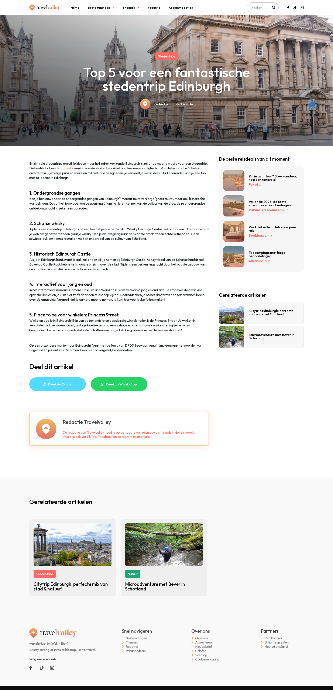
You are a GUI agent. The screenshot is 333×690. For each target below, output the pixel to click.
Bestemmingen (99, 8)
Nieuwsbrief (203, 647)
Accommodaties (181, 8)
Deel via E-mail (60, 384)
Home (75, 8)
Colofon (200, 651)
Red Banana (273, 638)
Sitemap (201, 655)
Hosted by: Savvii (276, 647)
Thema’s (129, 8)
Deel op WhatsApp (121, 384)
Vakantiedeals (136, 651)
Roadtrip (153, 8)
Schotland (63, 168)
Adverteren (203, 642)
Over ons (201, 638)
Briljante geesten (277, 642)
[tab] (75, 8)
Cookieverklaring (207, 659)
